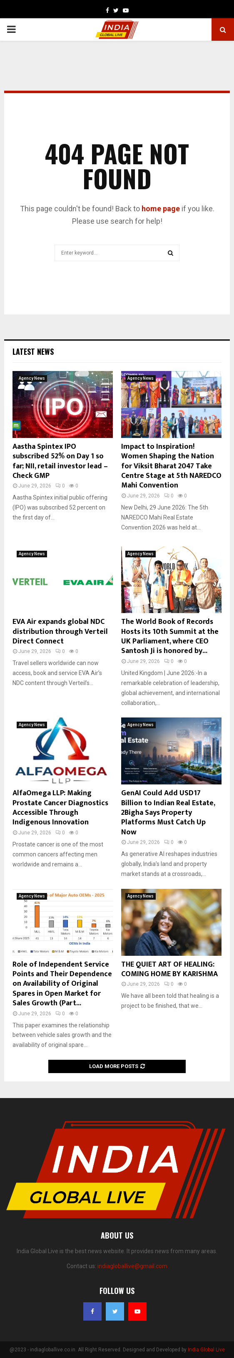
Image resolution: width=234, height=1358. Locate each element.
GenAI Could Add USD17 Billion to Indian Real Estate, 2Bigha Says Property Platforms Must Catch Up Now (168, 813)
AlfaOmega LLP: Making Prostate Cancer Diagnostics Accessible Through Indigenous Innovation (60, 808)
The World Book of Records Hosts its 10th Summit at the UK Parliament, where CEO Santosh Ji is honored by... (170, 636)
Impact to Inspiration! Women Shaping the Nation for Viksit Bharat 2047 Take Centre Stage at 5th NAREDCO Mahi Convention (171, 466)
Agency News (32, 378)
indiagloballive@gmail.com (132, 1266)
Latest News (33, 351)
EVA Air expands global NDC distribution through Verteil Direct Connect (60, 632)
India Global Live (206, 1350)
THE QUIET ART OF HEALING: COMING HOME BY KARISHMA (169, 969)
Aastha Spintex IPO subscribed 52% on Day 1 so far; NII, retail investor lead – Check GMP (60, 461)
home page (161, 208)
